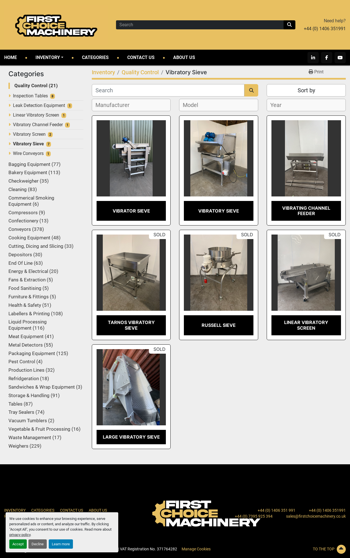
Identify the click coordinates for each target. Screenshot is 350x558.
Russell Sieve (219, 325)
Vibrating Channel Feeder (306, 210)
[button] (49, 57)
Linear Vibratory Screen (36, 115)
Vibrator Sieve (131, 211)
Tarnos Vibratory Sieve (131, 325)
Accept (18, 544)
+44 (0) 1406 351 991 (276, 510)
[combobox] (131, 105)
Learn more (61, 544)
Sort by (306, 90)
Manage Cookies (196, 549)
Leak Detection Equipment (39, 105)
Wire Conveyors (28, 153)
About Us (184, 57)
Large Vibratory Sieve (131, 437)
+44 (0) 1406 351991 (325, 28)
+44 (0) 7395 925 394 (254, 516)
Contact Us (141, 57)
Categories (95, 57)
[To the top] (292, 549)
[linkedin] (313, 57)
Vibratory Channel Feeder (38, 124)
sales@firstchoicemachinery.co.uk (316, 516)
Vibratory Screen (29, 134)
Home (10, 57)
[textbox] (115, 105)
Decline (38, 544)
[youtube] (340, 57)
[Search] (200, 24)
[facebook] (326, 57)
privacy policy (19, 535)
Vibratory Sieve (28, 143)
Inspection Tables (30, 96)
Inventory (47, 57)
